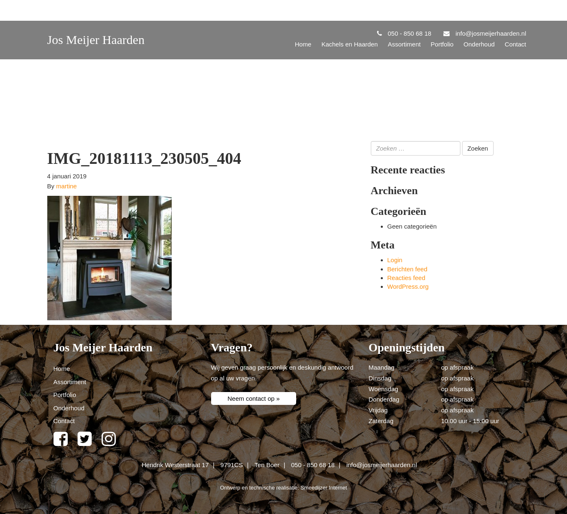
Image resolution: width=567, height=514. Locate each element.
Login (395, 259)
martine (66, 186)
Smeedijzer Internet (324, 488)
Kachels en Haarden (349, 44)
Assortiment (404, 44)
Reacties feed (406, 277)
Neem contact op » (254, 398)
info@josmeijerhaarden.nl (381, 464)
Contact (515, 44)
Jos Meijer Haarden (96, 39)
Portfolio (442, 44)
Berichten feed (407, 269)
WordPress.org (408, 286)
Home (303, 44)
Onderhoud (479, 44)
